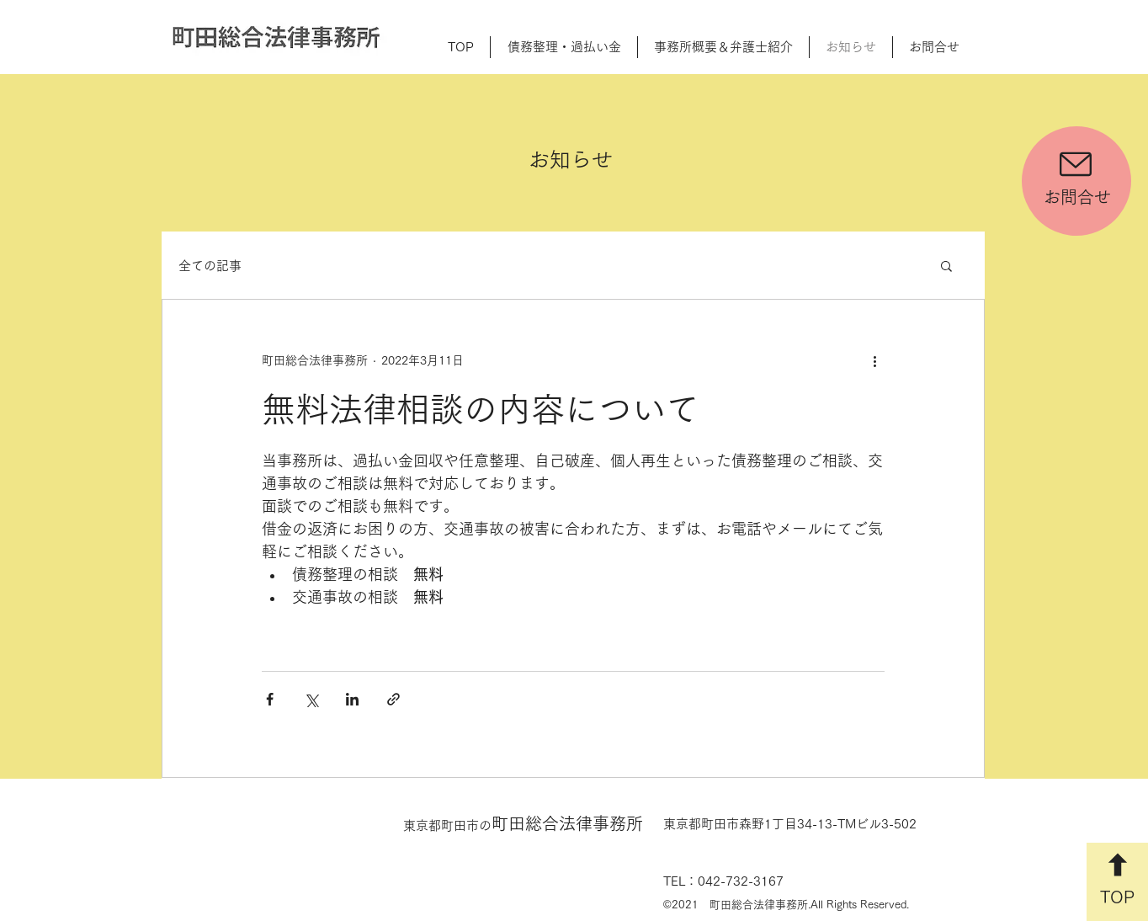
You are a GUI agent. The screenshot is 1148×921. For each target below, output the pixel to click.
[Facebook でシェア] (270, 699)
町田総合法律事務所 (523, 823)
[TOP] (1117, 882)
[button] (946, 267)
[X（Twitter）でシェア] (311, 699)
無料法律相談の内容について (480, 409)
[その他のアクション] (874, 360)
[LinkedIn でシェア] (352, 699)
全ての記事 (210, 265)
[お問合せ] (1076, 181)
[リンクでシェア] (393, 699)
